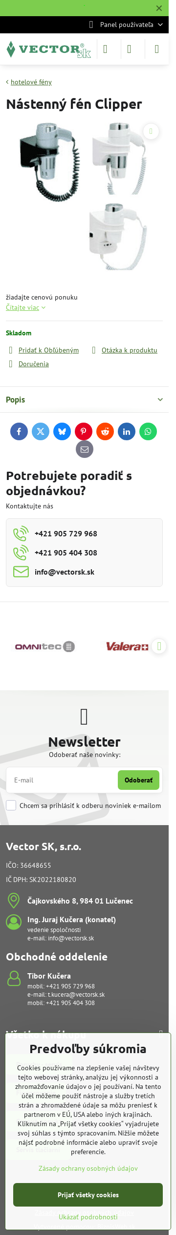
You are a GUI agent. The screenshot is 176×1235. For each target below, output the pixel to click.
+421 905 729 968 (70, 986)
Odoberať (139, 780)
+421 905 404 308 (70, 1003)
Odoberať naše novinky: (84, 754)
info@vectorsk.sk (71, 938)
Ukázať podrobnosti (88, 1216)
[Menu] (157, 49)
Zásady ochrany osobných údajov (88, 1168)
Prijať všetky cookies (88, 1194)
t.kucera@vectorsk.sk (76, 994)
